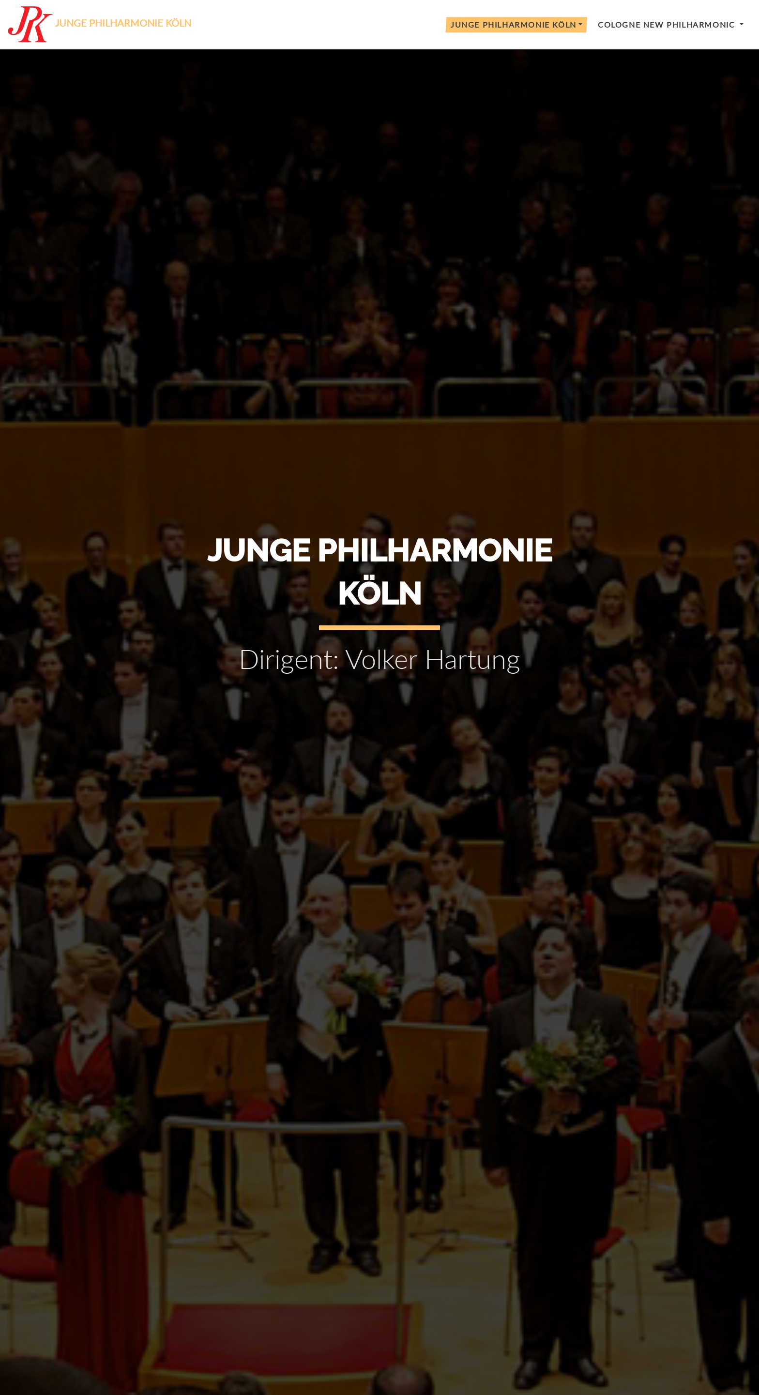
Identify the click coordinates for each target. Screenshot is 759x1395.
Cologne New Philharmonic (668, 24)
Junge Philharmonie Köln (514, 24)
